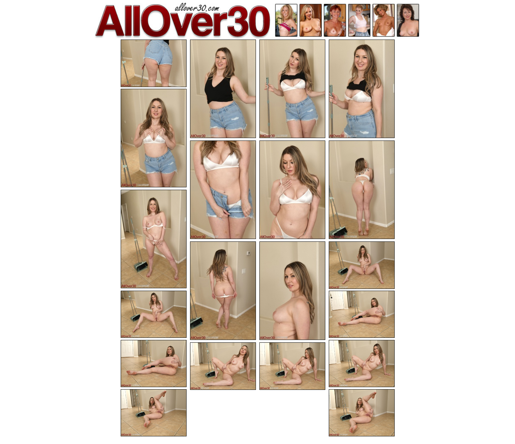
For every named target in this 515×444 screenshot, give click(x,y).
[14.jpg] (362, 314)
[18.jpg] (292, 366)
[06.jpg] (223, 189)
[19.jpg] (154, 413)
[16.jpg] (362, 363)
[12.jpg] (362, 265)
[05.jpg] (154, 138)
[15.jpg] (154, 363)
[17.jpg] (223, 366)
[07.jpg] (292, 189)
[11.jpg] (292, 290)
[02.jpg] (223, 89)
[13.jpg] (154, 314)
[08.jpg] (362, 189)
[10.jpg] (223, 290)
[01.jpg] (154, 63)
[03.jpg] (292, 89)
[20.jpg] (362, 413)
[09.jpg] (154, 239)
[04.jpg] (362, 89)
